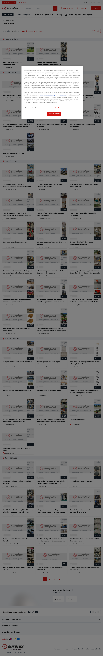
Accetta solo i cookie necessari (57, 107)
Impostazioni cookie (31, 107)
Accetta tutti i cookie (54, 113)
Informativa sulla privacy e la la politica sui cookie (53, 95)
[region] (52, 92)
